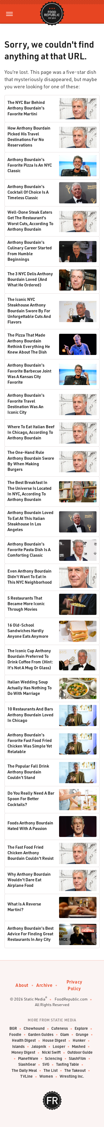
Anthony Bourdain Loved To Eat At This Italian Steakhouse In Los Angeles (30, 521)
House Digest (54, 1040)
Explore (81, 1028)
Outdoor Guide (80, 1052)
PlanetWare (28, 1059)
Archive (44, 985)
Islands (18, 1047)
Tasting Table (67, 1064)
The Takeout (75, 1070)
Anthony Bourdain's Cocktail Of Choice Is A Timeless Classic (28, 192)
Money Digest (23, 1052)
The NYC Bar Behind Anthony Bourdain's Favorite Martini (26, 107)
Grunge (82, 1035)
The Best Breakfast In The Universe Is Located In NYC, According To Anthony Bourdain (29, 490)
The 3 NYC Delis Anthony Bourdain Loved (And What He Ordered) (30, 279)
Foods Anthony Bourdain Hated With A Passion (30, 825)
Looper (59, 1047)
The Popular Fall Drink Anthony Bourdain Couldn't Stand (28, 771)
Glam (64, 1035)
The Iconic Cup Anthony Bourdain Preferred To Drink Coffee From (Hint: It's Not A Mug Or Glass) (30, 659)
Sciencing (53, 1059)
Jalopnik (38, 1047)
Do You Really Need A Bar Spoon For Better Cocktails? (30, 798)
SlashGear (27, 1064)
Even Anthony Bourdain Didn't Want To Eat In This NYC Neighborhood (29, 576)
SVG (45, 1064)
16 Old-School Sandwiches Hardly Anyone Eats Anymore (27, 630)
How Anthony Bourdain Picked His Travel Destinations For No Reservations (28, 136)
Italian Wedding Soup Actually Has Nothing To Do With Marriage (29, 687)
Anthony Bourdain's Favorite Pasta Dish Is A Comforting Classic (28, 549)
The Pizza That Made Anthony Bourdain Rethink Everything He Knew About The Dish (28, 343)
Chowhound (34, 1028)
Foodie (15, 1035)
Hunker (79, 1040)
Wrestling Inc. (72, 1076)
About (22, 985)
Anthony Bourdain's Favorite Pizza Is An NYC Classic (29, 165)
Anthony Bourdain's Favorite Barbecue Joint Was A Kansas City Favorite (29, 373)
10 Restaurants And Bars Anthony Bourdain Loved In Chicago (30, 714)
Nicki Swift (51, 1052)
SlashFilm (77, 1059)
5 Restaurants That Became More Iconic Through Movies (26, 603)
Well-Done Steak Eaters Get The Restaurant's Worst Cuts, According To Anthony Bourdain (30, 220)
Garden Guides (41, 1035)
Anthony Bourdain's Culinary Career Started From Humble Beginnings (29, 250)
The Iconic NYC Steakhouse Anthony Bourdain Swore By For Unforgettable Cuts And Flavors (29, 310)
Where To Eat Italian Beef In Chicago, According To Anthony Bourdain (30, 432)
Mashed (78, 1047)
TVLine (26, 1076)
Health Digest (24, 1040)
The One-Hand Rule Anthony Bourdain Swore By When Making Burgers (30, 460)
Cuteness (59, 1028)
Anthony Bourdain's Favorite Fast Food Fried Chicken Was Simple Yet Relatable (29, 743)
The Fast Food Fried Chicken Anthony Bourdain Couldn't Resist (30, 852)
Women (46, 1076)
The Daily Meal (24, 1070)
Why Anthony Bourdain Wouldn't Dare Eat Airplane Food (29, 879)
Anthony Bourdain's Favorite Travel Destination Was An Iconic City (25, 403)
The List (51, 1070)
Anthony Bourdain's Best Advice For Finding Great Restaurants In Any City (30, 933)
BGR (13, 1028)
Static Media (34, 999)
